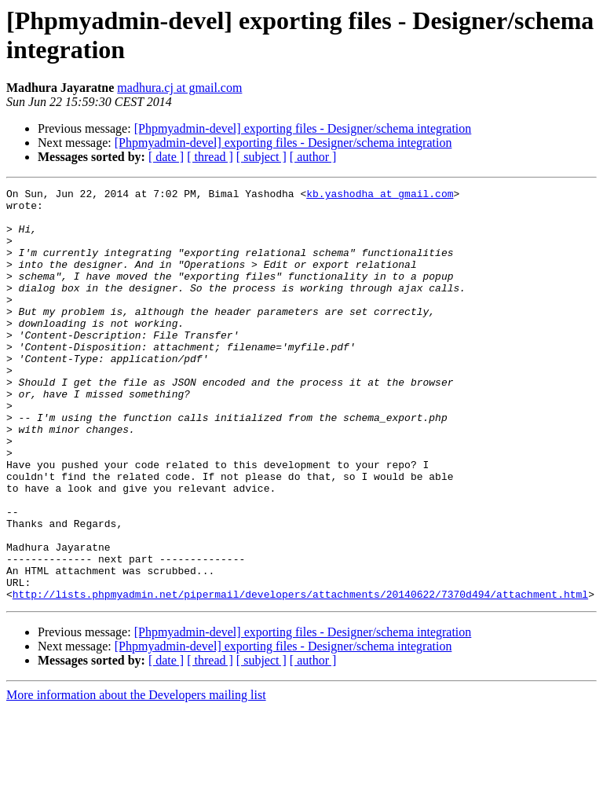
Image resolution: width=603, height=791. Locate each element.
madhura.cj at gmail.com (179, 87)
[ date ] (166, 156)
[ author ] (313, 156)
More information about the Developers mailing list (136, 777)
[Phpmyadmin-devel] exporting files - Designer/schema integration (303, 128)
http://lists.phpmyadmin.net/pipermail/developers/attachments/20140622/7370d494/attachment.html (300, 676)
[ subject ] (261, 156)
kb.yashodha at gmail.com (379, 196)
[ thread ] (210, 156)
